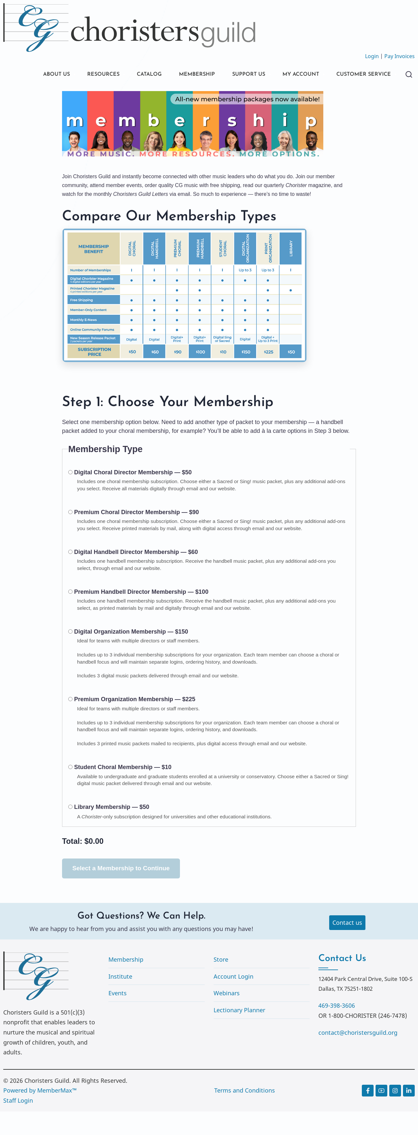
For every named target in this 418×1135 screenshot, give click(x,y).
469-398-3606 (336, 1029)
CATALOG (137, 75)
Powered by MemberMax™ (40, 1114)
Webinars (227, 1016)
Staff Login (18, 1124)
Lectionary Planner (239, 1033)
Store (221, 983)
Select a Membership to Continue (121, 891)
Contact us (347, 946)
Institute (120, 1000)
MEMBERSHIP (189, 75)
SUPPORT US (245, 75)
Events (117, 1016)
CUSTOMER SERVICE (52, 97)
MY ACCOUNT (302, 75)
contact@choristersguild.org (357, 1056)
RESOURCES (87, 75)
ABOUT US (37, 75)
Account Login (233, 1000)
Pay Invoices (399, 56)
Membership (125, 983)
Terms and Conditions (244, 1114)
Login (372, 56)
